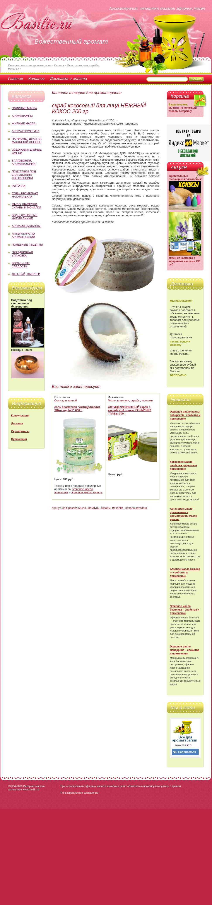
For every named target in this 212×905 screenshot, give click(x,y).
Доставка (17, 423)
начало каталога (136, 507)
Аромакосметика (25, 131)
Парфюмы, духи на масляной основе (26, 140)
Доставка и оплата (68, 78)
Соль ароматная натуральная (25, 195)
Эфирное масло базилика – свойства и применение (184, 610)
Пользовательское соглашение (79, 792)
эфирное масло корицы (87, 492)
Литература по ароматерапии (23, 235)
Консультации (20, 415)
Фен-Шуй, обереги (26, 274)
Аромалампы (22, 115)
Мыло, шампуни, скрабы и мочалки (26, 206)
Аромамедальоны (26, 226)
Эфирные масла (24, 108)
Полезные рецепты (27, 244)
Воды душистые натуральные (25, 216)
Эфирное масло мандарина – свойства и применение (184, 650)
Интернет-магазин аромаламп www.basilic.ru (26, 788)
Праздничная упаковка (22, 254)
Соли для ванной (65, 400)
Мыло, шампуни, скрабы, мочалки (130, 400)
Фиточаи (19, 185)
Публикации (19, 439)
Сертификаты (20, 431)
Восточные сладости (21, 265)
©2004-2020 (15, 786)
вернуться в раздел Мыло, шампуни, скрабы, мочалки (87, 507)
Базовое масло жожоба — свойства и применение (185, 573)
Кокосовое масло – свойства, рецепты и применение (183, 465)
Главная (15, 78)
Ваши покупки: (178, 104)
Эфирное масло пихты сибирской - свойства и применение (185, 415)
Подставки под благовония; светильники (24, 175)
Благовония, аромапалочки (24, 162)
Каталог (36, 78)
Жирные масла (24, 123)
